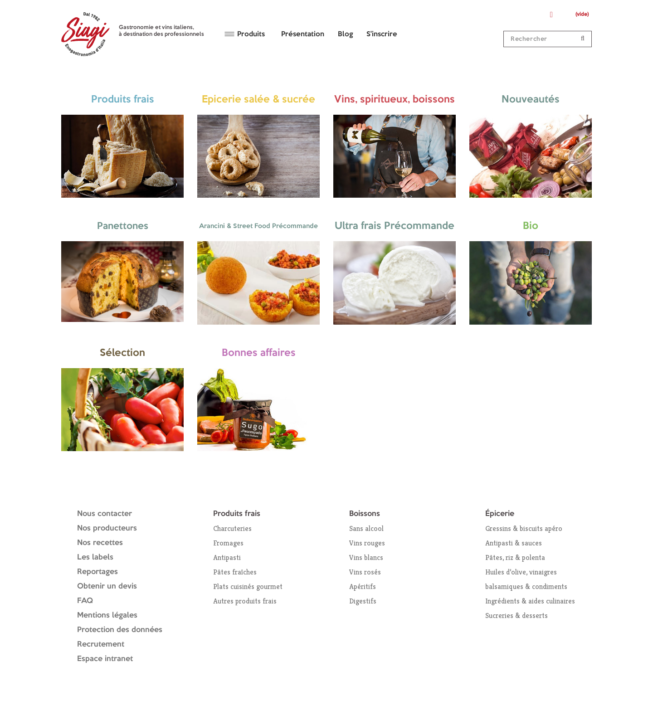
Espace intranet (105, 659)
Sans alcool (366, 528)
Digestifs (362, 601)
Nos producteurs (107, 528)
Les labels (95, 557)
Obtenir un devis (107, 586)
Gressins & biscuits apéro (523, 528)
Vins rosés (365, 572)
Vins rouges (367, 543)
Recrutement (100, 644)
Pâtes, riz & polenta (515, 557)
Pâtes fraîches (235, 572)
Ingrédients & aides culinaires (530, 601)
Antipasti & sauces (513, 543)
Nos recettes (100, 543)
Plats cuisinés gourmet (248, 586)
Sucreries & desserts (516, 615)
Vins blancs (366, 557)
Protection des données (119, 630)
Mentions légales (107, 615)
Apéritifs (362, 586)
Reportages (97, 572)
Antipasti (227, 557)
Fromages (228, 543)
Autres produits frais (245, 601)
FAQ (85, 601)
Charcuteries (232, 528)
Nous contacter (104, 514)
